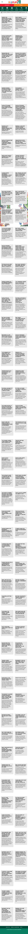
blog (21, 927)
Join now (7, 5)
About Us (8, 927)
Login (21, 5)
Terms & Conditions (15, 927)
